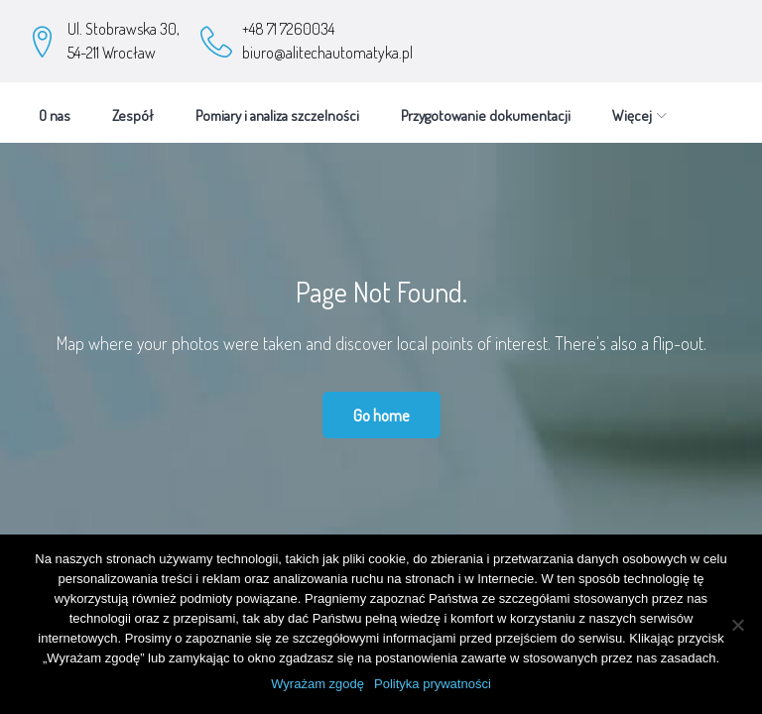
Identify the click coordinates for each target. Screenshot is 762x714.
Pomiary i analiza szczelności (277, 107)
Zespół (133, 107)
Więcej (421, 107)
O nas (54, 107)
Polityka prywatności (432, 683)
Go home (381, 407)
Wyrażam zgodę (317, 683)
